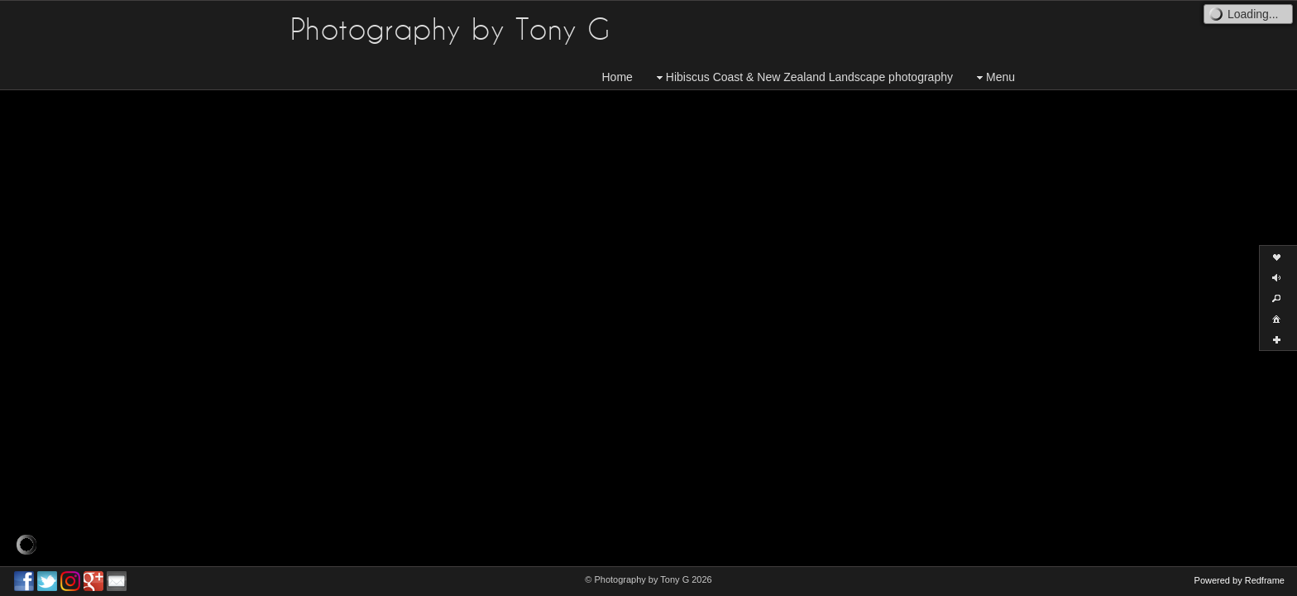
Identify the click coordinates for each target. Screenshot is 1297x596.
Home (617, 77)
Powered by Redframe (1239, 580)
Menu (994, 77)
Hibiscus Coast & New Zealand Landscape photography (803, 77)
